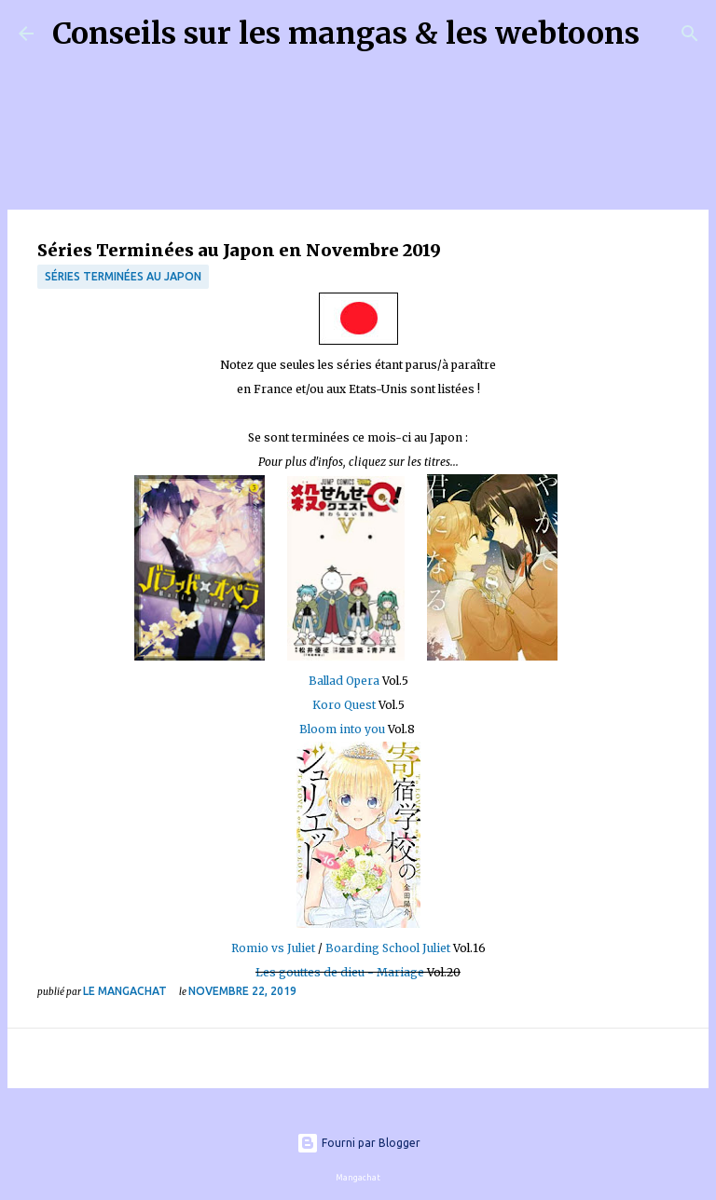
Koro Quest (344, 705)
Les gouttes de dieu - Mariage (339, 972)
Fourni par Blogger (358, 1143)
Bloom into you (342, 729)
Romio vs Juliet (273, 948)
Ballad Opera (345, 681)
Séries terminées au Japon (123, 276)
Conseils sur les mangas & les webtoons (346, 33)
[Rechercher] (665, 33)
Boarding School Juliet (387, 948)
